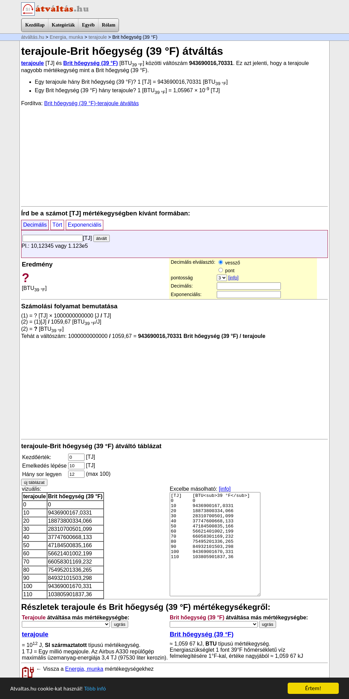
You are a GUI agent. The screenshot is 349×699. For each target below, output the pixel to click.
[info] (233, 277)
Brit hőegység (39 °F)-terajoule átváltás (91, 103)
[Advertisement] (174, 156)
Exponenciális (85, 225)
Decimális (35, 225)
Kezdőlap (35, 25)
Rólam (109, 25)
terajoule (98, 37)
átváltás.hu (32, 37)
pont (226, 270)
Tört (57, 225)
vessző (229, 262)
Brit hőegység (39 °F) (90, 63)
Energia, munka (66, 37)
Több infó (95, 688)
